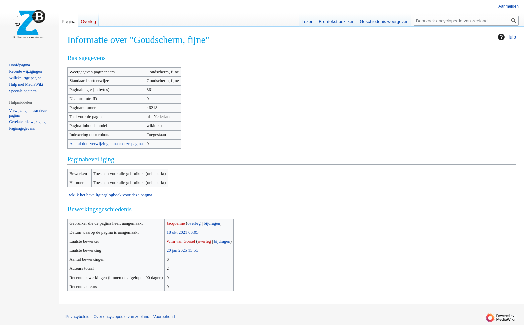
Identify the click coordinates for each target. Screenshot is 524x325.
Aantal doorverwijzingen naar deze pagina (106, 143)
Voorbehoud (164, 316)
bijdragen (212, 223)
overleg (194, 223)
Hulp (506, 37)
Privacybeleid (77, 316)
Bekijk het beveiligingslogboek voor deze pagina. (110, 194)
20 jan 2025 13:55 (182, 250)
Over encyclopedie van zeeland (121, 316)
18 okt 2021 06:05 (183, 232)
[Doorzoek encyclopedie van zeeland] (466, 21)
